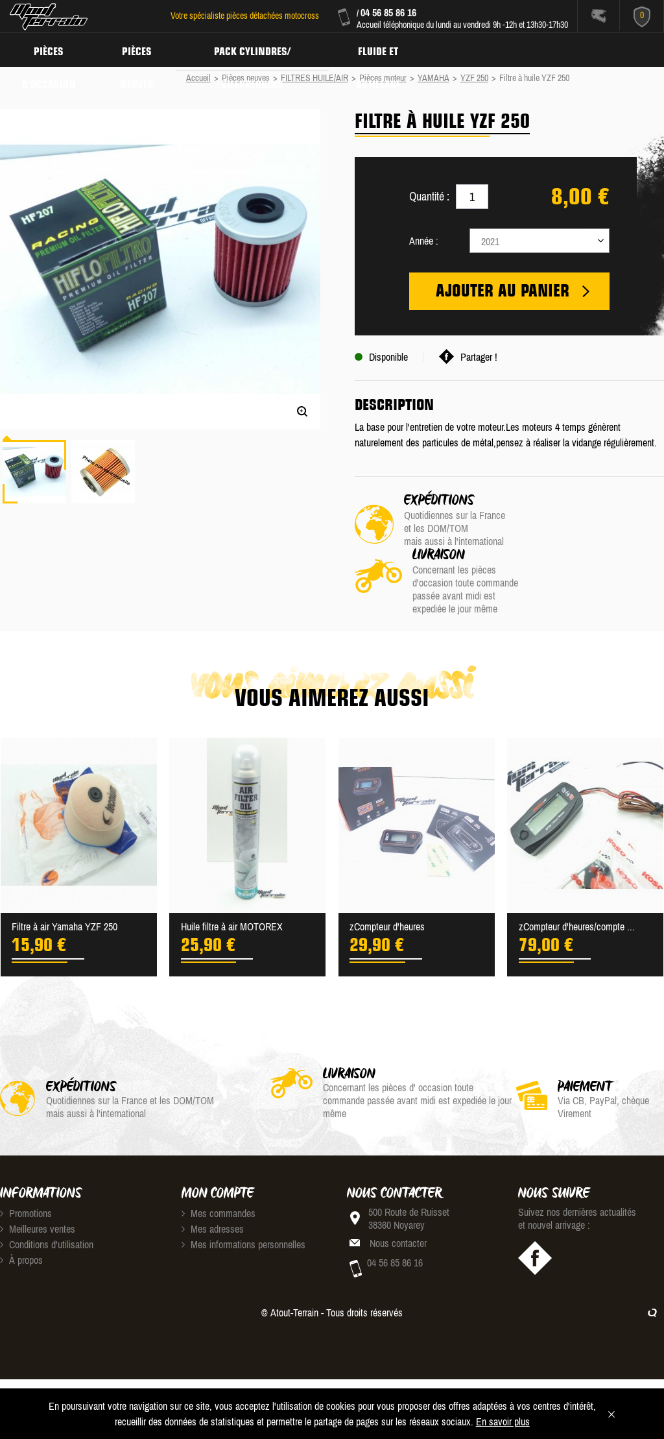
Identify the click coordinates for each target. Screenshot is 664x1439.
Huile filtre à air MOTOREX (232, 886)
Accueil (198, 78)
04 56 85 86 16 (388, 12)
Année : (423, 241)
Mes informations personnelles (243, 1204)
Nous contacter (398, 1203)
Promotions (26, 1173)
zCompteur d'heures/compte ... (577, 886)
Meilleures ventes (37, 1188)
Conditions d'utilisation (46, 1204)
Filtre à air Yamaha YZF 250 (64, 886)
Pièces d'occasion (50, 49)
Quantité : (429, 196)
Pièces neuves (141, 49)
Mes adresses (213, 1188)
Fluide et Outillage (387, 49)
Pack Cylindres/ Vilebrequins (258, 49)
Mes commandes (218, 1173)
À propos (21, 1220)
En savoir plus (503, 1421)
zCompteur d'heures (387, 886)
